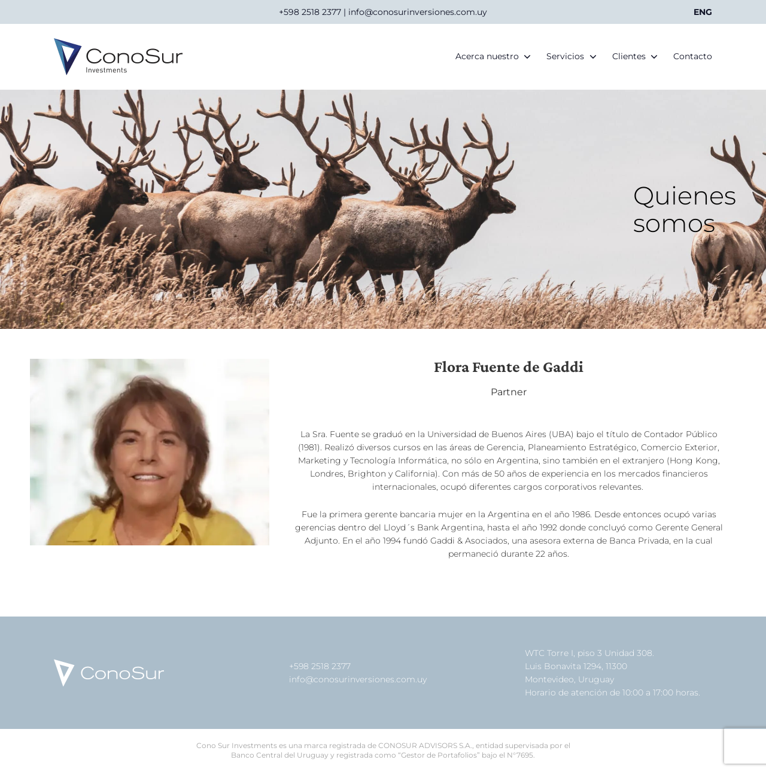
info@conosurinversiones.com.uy (358, 679)
